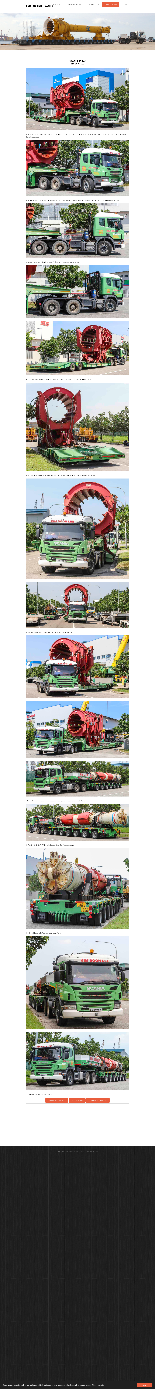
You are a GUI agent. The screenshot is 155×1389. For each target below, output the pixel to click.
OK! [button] (144, 1385)
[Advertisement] (90, 1119)
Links (125, 5)
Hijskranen (94, 5)
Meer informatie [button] (98, 1385)
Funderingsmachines (74, 5)
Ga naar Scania (77, 1100)
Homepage (56, 5)
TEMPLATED (65, 1152)
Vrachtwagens (110, 5)
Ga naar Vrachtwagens (97, 1100)
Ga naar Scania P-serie (57, 1100)
